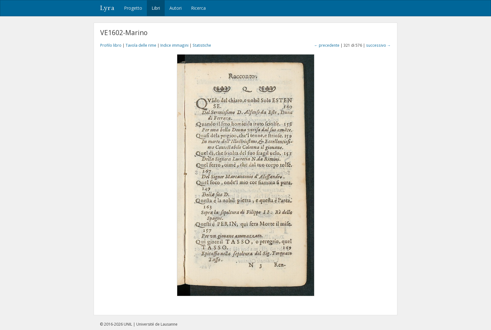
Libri (156, 8)
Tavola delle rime (141, 45)
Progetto (133, 8)
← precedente (326, 45)
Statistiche (202, 45)
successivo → (378, 45)
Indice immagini (174, 45)
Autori (175, 8)
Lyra (107, 8)
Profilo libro (110, 45)
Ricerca (198, 8)
